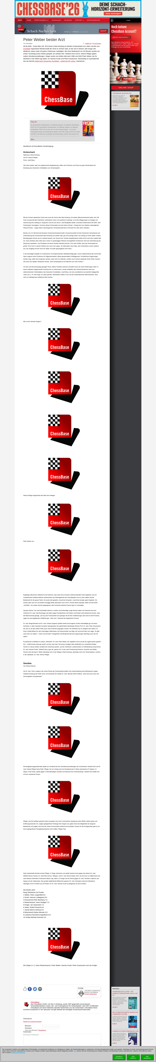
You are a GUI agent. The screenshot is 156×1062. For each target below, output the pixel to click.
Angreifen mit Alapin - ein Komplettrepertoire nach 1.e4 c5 (125, 993)
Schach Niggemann (90, 994)
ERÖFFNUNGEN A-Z (41, 20)
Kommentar (27, 1032)
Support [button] (79, 20)
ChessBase (35, 1002)
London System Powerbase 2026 (125, 1031)
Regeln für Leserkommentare (32, 1021)
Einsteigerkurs (93, 20)
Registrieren (42, 1030)
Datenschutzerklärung (18, 1052)
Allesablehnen (133, 1057)
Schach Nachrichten (41, 31)
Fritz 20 (34, 122)
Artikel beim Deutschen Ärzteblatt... (47, 61)
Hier (75, 1051)
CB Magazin (56, 20)
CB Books (68, 20)
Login (128, 20)
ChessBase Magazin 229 (121, 93)
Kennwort (28, 1028)
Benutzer (28, 1026)
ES (84, 32)
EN (82, 32)
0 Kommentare (97, 43)
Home (29, 20)
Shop (20, 20)
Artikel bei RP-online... (68, 61)
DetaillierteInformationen (119, 1057)
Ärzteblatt (26, 49)
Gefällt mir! (88, 43)
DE (80, 32)
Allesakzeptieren (147, 1057)
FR (87, 32)
